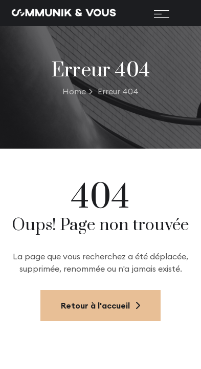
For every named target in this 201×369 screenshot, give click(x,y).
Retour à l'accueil (100, 305)
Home (77, 91)
